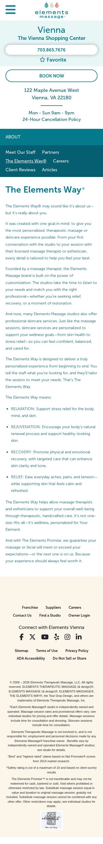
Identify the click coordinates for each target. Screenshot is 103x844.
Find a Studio (50, 615)
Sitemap (21, 651)
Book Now (51, 76)
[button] (10, 10)
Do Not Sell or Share (69, 658)
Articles (49, 169)
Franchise (30, 607)
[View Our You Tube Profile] (45, 637)
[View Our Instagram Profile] (67, 637)
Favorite (53, 60)
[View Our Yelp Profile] (56, 637)
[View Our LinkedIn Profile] (79, 637)
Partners (50, 152)
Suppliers (53, 607)
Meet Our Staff (20, 152)
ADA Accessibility (31, 658)
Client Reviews (20, 169)
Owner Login (79, 615)
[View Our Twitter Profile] (32, 637)
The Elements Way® (25, 161)
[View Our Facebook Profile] (21, 637)
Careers (61, 161)
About (12, 137)
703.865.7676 (51, 50)
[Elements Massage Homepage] (51, 10)
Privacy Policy (76, 651)
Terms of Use (47, 651)
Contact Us (22, 615)
